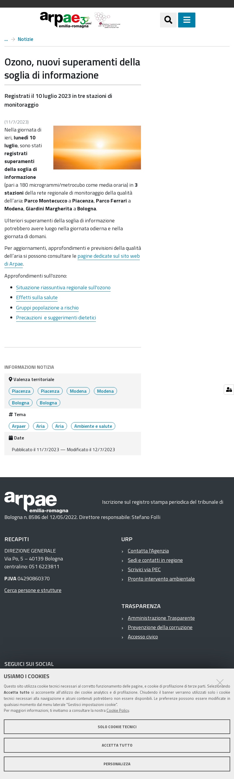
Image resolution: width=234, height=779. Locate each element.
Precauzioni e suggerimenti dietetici (56, 317)
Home (6, 39)
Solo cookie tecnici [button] (117, 727)
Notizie (25, 39)
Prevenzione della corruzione (160, 627)
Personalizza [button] (117, 764)
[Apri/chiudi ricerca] (168, 20)
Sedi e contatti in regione (155, 560)
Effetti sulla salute (37, 297)
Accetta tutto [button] (117, 745)
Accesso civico (143, 636)
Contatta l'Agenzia (148, 551)
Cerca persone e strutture (32, 590)
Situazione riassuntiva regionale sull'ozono (63, 287)
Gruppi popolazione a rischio (47, 307)
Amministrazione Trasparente (161, 618)
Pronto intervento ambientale (161, 579)
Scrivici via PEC (144, 569)
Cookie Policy (117, 710)
